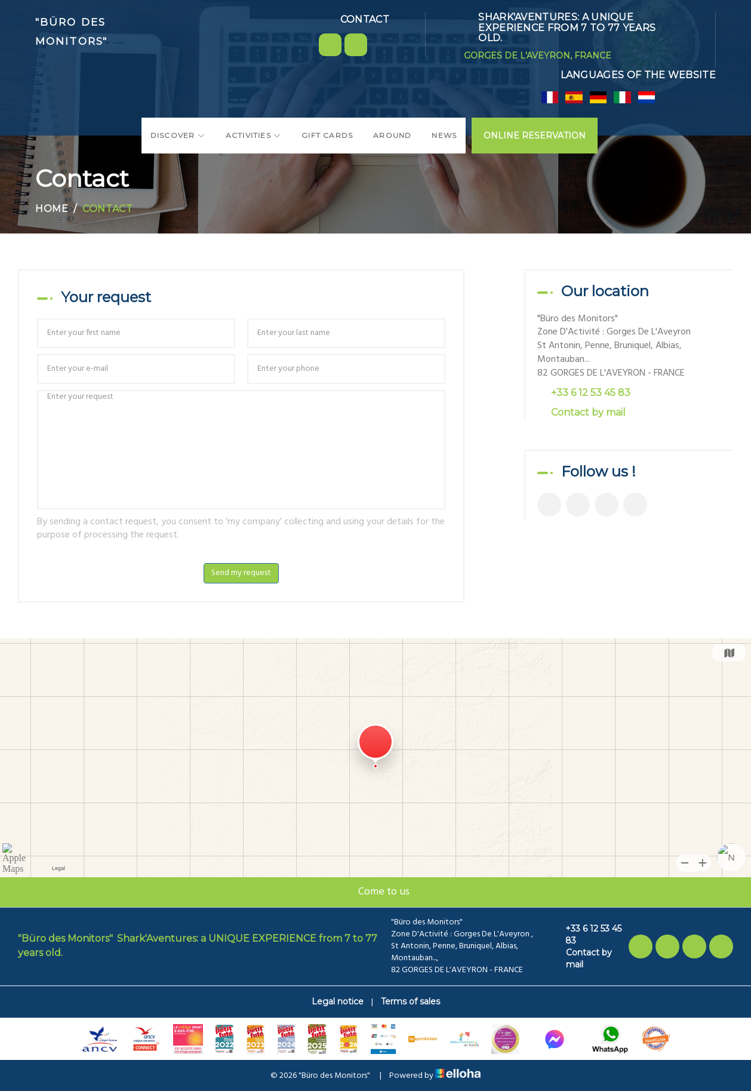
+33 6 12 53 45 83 (586, 934)
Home (51, 208)
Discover (177, 135)
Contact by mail (588, 412)
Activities (253, 135)
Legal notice (338, 1001)
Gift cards (327, 135)
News (444, 135)
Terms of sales (410, 1001)
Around (392, 135)
